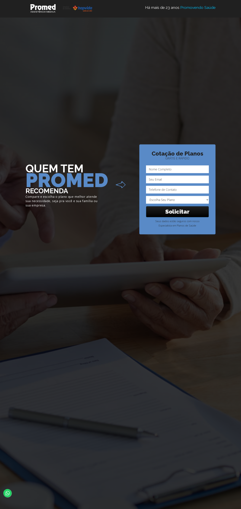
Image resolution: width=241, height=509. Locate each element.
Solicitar (177, 211)
